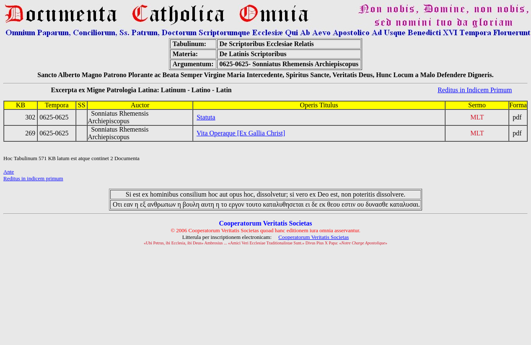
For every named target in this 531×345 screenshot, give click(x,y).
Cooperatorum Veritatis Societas (313, 237)
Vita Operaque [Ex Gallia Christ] (241, 133)
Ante (8, 172)
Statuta (206, 117)
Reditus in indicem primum (33, 178)
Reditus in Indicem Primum (475, 89)
